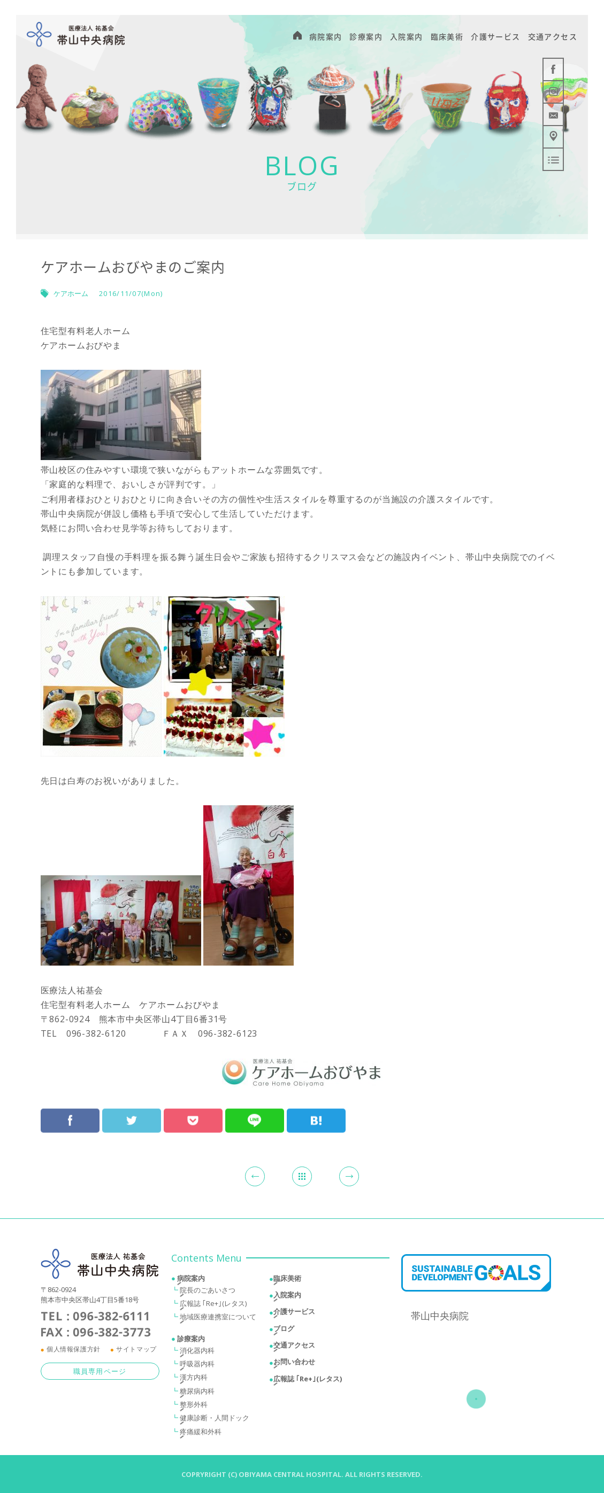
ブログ (283, 1330)
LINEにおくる (254, 1113)
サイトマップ (136, 1351)
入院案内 (287, 1297)
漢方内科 (194, 1380)
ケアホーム (70, 293)
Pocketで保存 (193, 1113)
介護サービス (294, 1314)
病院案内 (191, 1280)
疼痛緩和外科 (200, 1433)
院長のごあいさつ (207, 1292)
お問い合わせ (294, 1364)
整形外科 (194, 1407)
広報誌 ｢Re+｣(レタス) (213, 1306)
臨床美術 (287, 1280)
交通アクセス (294, 1347)
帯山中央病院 (440, 1318)
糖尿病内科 (197, 1393)
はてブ (316, 1113)
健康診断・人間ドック (214, 1420)
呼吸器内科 (197, 1366)
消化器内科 (197, 1352)
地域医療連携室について (218, 1319)
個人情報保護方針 (74, 1351)
